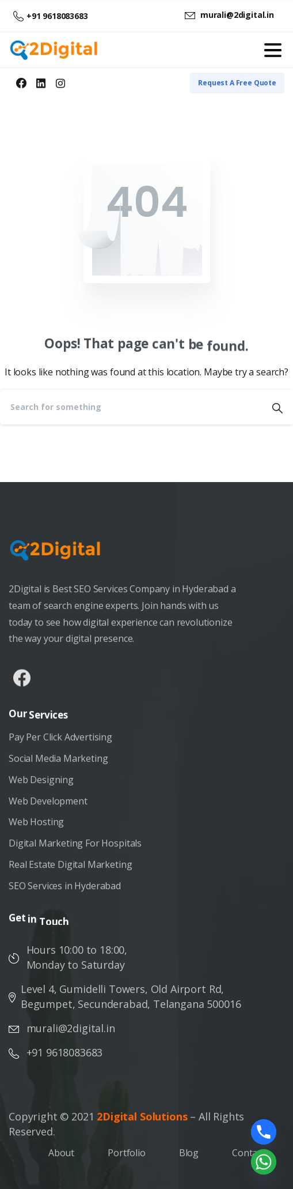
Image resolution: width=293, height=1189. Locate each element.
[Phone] (263, 1132)
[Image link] (61, 556)
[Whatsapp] (263, 1162)
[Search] (131, 407)
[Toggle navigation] (272, 50)
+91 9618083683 (50, 15)
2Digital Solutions (142, 1121)
